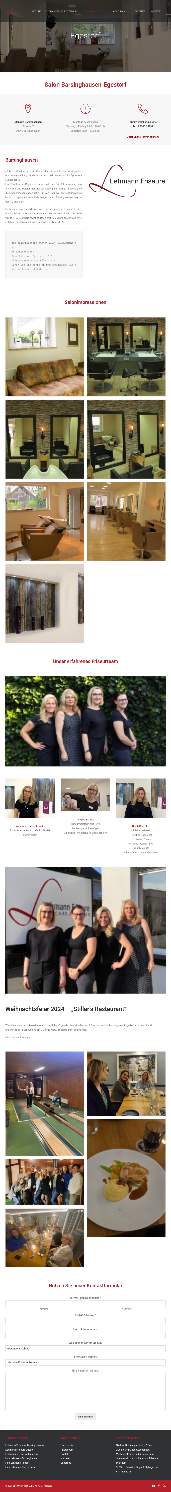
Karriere (65, 1458)
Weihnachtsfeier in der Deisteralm (135, 1454)
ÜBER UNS (36, 11)
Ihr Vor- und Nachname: (85, 1298)
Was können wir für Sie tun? (85, 1342)
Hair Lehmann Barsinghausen (21, 1458)
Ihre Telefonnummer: (85, 1329)
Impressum (67, 1449)
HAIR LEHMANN (120, 11)
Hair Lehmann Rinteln (17, 1462)
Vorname (43, 1309)
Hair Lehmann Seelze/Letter (20, 1467)
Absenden (85, 1416)
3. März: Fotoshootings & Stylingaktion (137, 1467)
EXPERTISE (140, 11)
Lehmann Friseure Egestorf (20, 1449)
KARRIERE (155, 11)
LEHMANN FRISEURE (94, 11)
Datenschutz (68, 1445)
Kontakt (65, 1454)
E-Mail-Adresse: (85, 1315)
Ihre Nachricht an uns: (85, 1370)
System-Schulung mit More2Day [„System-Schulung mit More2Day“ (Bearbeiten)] (134, 1445)
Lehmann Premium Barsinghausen (24, 1445)
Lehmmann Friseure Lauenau (21, 1454)
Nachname (127, 1309)
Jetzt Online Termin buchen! (143, 136)
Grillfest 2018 (123, 1471)
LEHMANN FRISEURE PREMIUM (61, 11)
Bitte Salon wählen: (85, 1356)
